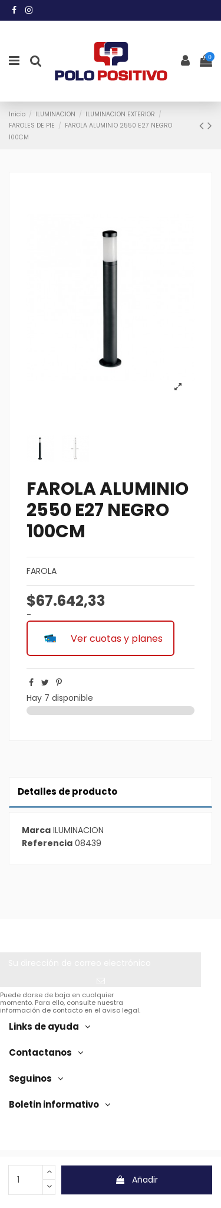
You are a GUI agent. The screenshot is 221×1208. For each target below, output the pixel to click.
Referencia (47, 843)
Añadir (136, 1180)
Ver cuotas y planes (100, 638)
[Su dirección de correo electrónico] (100, 963)
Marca (36, 830)
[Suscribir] (100, 981)
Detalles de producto (67, 791)
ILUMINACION (78, 830)
